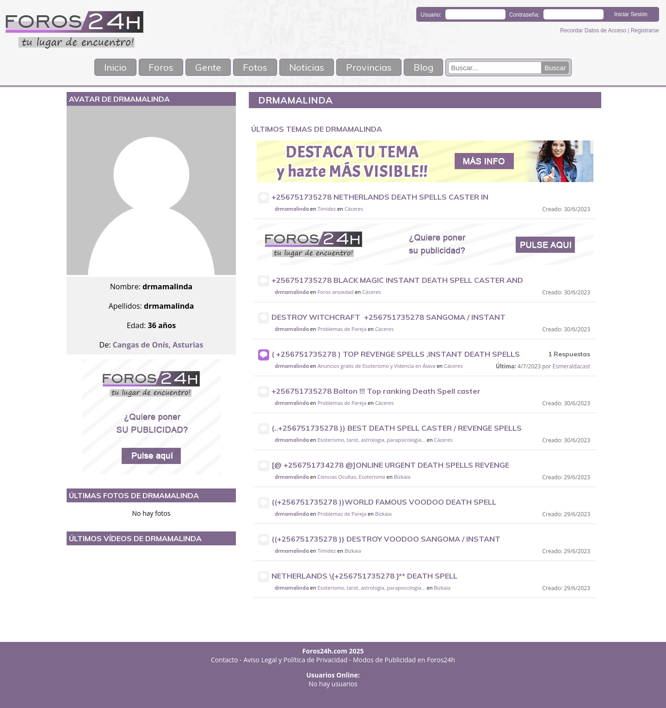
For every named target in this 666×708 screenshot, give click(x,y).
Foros (160, 67)
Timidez (326, 208)
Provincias (369, 67)
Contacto (224, 659)
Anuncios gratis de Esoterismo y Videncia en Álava (376, 365)
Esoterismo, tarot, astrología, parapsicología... (371, 439)
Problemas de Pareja (341, 328)
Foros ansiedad (335, 291)
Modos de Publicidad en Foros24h (404, 659)
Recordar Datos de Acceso (594, 30)
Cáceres (354, 208)
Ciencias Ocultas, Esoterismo (351, 476)
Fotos (255, 67)
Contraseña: (524, 15)
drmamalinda (292, 209)
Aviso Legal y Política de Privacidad (296, 659)
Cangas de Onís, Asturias (158, 345)
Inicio (115, 67)
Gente (208, 67)
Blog (423, 67)
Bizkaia (402, 476)
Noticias (306, 67)
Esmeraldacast (571, 366)
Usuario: (431, 15)
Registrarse (645, 30)
